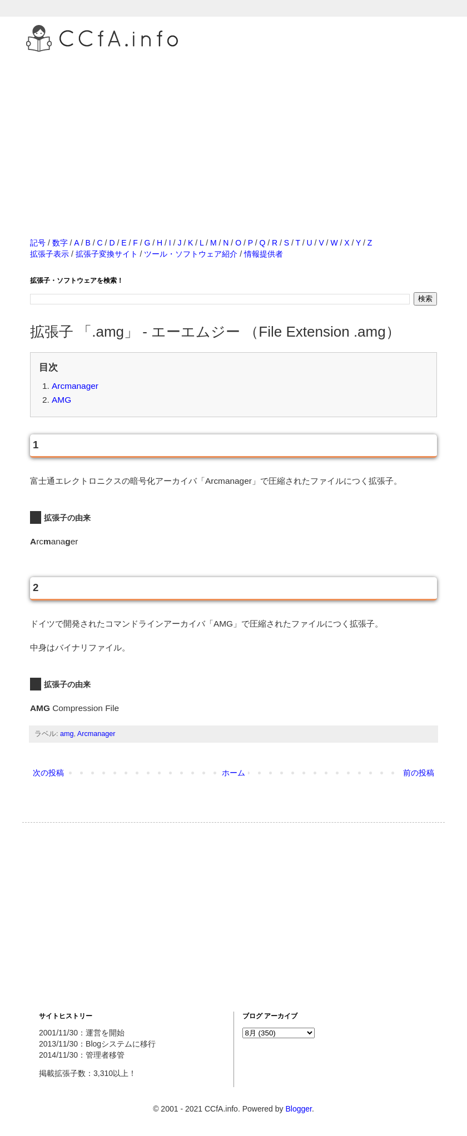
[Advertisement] (233, 133)
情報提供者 (263, 253)
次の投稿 (48, 772)
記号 (38, 242)
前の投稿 (418, 772)
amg (67, 734)
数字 (60, 242)
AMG (61, 399)
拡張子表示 (49, 253)
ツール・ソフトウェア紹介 (190, 253)
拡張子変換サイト (107, 253)
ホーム (233, 772)
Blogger (298, 1108)
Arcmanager (75, 386)
